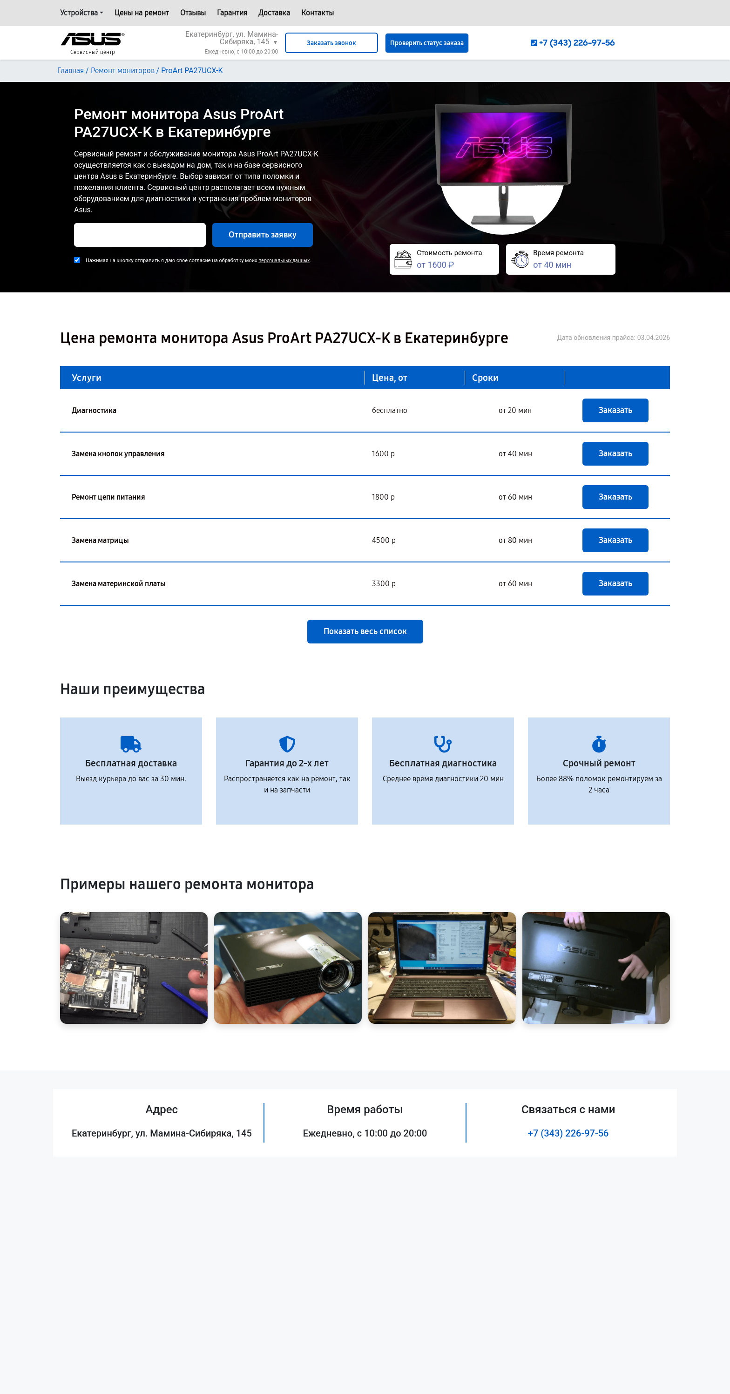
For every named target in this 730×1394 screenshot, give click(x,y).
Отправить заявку (263, 235)
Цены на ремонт (142, 12)
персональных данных (284, 260)
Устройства (79, 12)
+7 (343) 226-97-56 (568, 1133)
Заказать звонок (331, 43)
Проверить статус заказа (427, 43)
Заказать (615, 410)
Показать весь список (365, 631)
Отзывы (193, 12)
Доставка (274, 12)
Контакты (317, 12)
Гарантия (232, 12)
